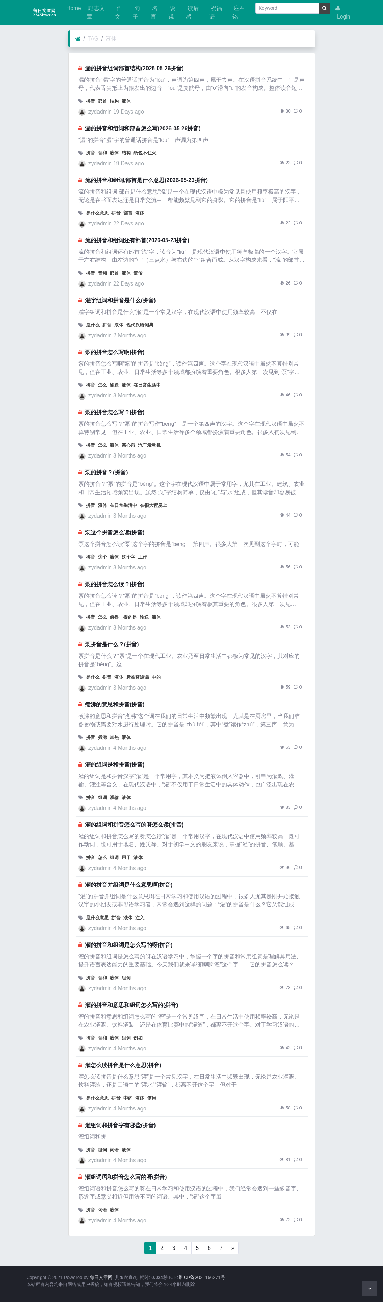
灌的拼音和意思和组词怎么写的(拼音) (131, 1005)
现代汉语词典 (139, 325)
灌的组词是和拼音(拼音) (114, 765)
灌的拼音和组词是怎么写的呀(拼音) (128, 945)
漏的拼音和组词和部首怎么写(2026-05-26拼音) (143, 128)
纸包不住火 (144, 153)
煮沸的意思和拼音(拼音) (114, 704)
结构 (114, 101)
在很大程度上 (153, 505)
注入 (139, 917)
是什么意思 (97, 213)
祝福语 (215, 12)
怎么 (102, 385)
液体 (111, 39)
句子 (136, 12)
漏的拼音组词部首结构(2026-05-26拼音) (134, 68)
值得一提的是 (123, 617)
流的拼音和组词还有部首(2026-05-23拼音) (137, 240)
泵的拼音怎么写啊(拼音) (114, 352)
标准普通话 (137, 677)
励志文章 (96, 12)
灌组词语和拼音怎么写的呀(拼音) (126, 1177)
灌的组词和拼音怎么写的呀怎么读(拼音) (134, 825)
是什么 (93, 325)
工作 (142, 557)
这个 (102, 557)
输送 (114, 385)
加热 (114, 737)
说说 (171, 12)
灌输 (114, 797)
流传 (138, 273)
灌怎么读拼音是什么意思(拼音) (123, 1065)
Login (343, 13)
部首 (102, 101)
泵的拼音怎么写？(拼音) (114, 412)
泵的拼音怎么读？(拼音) (114, 584)
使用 (151, 1098)
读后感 (192, 12)
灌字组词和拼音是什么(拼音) (120, 300)
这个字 (128, 557)
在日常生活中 (147, 385)
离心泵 (128, 445)
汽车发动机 (149, 445)
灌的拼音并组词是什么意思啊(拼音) (128, 885)
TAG (93, 39)
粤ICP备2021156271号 (201, 1277)
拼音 (90, 101)
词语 (114, 1149)
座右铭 (238, 12)
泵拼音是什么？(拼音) (112, 644)
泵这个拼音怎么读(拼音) (114, 532)
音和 (102, 153)
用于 (126, 857)
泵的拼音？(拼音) (106, 472)
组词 (102, 797)
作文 (118, 12)
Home (73, 8)
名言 (154, 12)
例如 (138, 1038)
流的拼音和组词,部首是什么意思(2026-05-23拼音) (146, 180)
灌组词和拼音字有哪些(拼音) (120, 1125)
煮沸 (102, 737)
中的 (156, 677)
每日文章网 (101, 1277)
